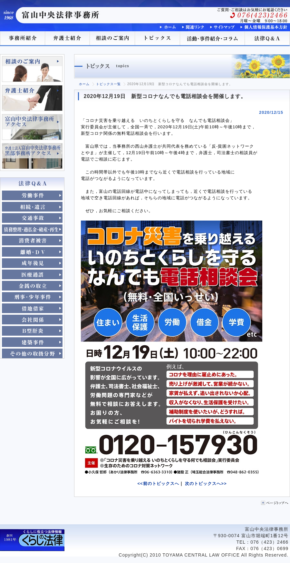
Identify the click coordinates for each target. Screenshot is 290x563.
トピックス (157, 38)
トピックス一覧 (108, 84)
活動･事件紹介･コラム (212, 38)
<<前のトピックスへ (158, 483)
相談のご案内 (112, 38)
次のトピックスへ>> (206, 483)
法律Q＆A (267, 38)
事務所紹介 (22, 38)
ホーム (84, 84)
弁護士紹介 (67, 38)
